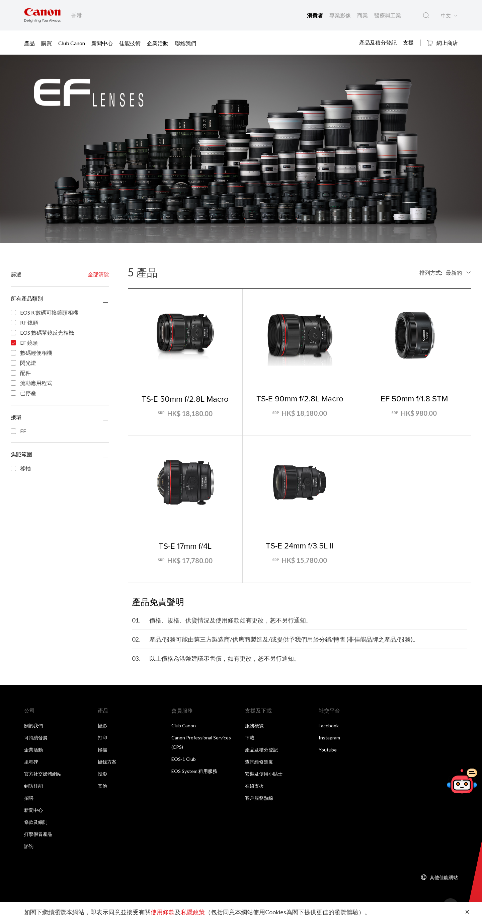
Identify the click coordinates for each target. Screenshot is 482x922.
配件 (21, 373)
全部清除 (98, 274)
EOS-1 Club (183, 759)
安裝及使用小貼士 (264, 774)
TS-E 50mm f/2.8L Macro (185, 398)
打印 (102, 737)
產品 (29, 43)
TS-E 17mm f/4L (185, 545)
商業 (363, 15)
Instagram (329, 737)
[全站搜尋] (426, 15)
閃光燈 (23, 363)
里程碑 (31, 762)
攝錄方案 (107, 762)
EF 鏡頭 (24, 343)
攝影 (102, 725)
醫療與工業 (387, 15)
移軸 (21, 468)
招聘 (28, 798)
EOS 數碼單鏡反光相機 (42, 333)
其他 (102, 786)
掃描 (102, 749)
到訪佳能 (33, 786)
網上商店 (442, 43)
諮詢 (28, 846)
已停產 (23, 393)
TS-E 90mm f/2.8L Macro (299, 398)
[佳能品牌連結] (42, 15)
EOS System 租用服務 (194, 771)
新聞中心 (102, 43)
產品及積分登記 (378, 42)
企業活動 (157, 43)
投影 (102, 774)
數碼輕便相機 (31, 353)
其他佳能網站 (444, 877)
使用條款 (163, 912)
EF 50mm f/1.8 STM (414, 398)
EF (18, 431)
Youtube (328, 749)
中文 (446, 15)
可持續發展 (36, 737)
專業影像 (340, 15)
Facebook (329, 725)
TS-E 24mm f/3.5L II (300, 545)
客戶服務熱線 (259, 798)
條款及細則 (36, 822)
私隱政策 (193, 912)
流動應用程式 (31, 383)
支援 (408, 42)
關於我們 (33, 725)
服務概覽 (254, 725)
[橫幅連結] (241, 149)
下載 (249, 737)
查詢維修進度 (259, 762)
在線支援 (254, 786)
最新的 (454, 272)
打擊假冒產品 (38, 834)
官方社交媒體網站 (43, 774)
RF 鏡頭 (24, 323)
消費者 (315, 15)
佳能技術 (130, 43)
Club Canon (71, 43)
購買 (46, 43)
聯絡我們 (185, 43)
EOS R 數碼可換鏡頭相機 (44, 313)
